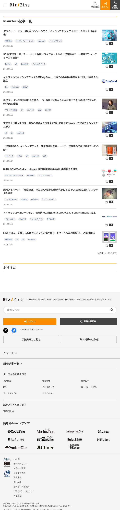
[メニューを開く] (5, 5)
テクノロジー (10, 219)
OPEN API (51, 219)
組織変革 (85, 381)
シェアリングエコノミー (14, 175)
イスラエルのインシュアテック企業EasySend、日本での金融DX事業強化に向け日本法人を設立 (50, 79)
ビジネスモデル (11, 199)
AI (6, 133)
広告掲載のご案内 (31, 339)
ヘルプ (17, 459)
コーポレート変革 (89, 387)
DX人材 (48, 110)
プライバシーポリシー (23, 491)
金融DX (25, 87)
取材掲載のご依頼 (89, 339)
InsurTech (41, 41)
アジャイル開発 (11, 110)
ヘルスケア (9, 156)
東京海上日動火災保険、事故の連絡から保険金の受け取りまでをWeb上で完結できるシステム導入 (50, 125)
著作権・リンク (20, 464)
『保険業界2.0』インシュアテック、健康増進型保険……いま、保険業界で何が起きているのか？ (50, 148)
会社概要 (18, 482)
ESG (45, 156)
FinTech (8, 64)
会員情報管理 (19, 473)
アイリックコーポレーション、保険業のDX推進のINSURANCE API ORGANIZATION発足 (49, 212)
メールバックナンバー (31, 329)
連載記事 (9, 411)
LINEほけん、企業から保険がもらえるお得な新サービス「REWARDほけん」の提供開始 (49, 233)
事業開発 (8, 41)
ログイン (29, 321)
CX (17, 239)
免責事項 (18, 477)
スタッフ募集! (20, 468)
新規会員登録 (88, 321)
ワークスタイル (10, 393)
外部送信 (18, 496)
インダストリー (49, 387)
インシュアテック (55, 41)
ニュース (10, 353)
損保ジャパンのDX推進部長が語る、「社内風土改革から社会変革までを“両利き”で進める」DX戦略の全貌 (50, 102)
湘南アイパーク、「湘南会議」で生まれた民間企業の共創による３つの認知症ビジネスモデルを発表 (50, 191)
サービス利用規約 (21, 487)
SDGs (19, 156)
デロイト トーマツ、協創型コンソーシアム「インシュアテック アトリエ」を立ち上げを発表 (50, 33)
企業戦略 (24, 199)
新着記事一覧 (13, 364)
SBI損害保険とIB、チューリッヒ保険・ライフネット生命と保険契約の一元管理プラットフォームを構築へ (50, 56)
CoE (39, 110)
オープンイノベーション (25, 41)
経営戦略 (46, 381)
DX (16, 64)
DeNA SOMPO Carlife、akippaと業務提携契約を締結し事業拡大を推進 (40, 169)
